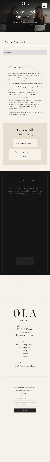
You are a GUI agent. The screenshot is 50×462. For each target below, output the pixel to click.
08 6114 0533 (25, 333)
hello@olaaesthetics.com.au (25, 336)
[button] (44, 5)
